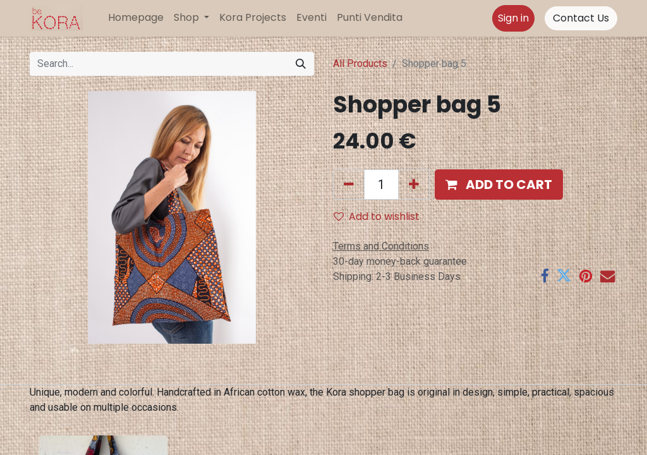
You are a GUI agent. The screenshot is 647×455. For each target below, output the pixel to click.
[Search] (300, 64)
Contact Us (581, 18)
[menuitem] (136, 17)
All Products (360, 64)
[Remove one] (349, 184)
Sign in (513, 18)
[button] (499, 184)
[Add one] (414, 184)
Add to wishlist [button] (377, 216)
